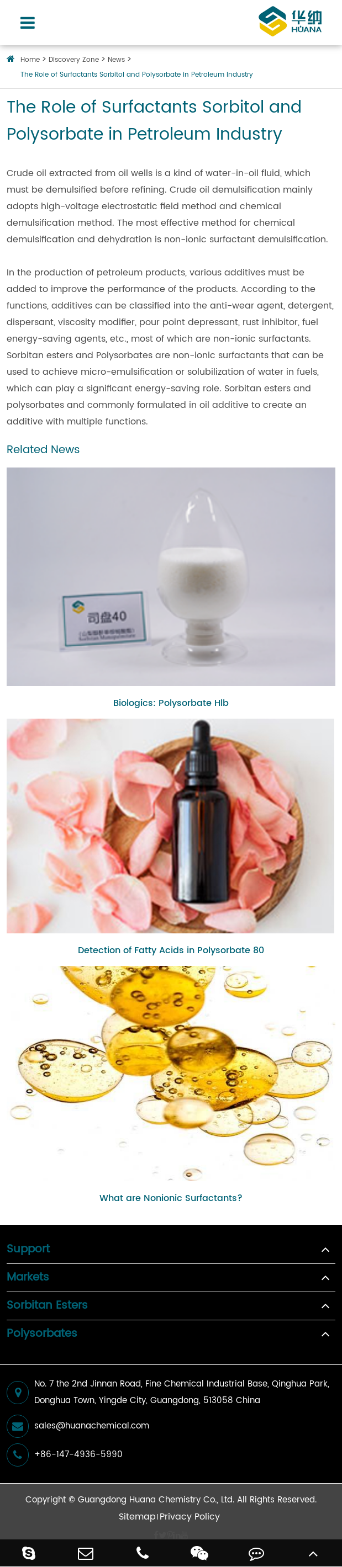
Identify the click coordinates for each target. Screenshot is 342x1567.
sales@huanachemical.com (78, 1426)
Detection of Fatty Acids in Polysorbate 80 (171, 950)
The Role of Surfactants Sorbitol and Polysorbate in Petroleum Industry (136, 75)
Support (28, 1249)
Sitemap (137, 1517)
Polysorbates (42, 1334)
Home (30, 60)
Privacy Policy (190, 1517)
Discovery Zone (74, 60)
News (116, 60)
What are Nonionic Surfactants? (171, 1198)
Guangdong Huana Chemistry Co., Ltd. (156, 1500)
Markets (28, 1277)
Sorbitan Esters (47, 1306)
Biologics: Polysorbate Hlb (171, 703)
